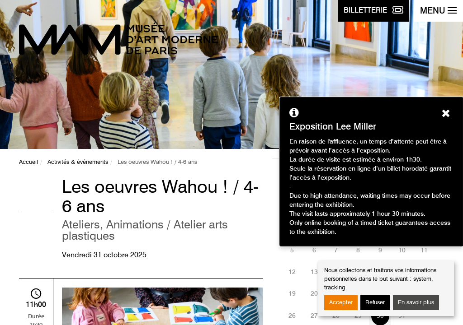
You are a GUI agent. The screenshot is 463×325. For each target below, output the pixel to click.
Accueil (28, 162)
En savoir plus (416, 303)
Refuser (375, 303)
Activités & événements (77, 162)
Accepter (341, 303)
